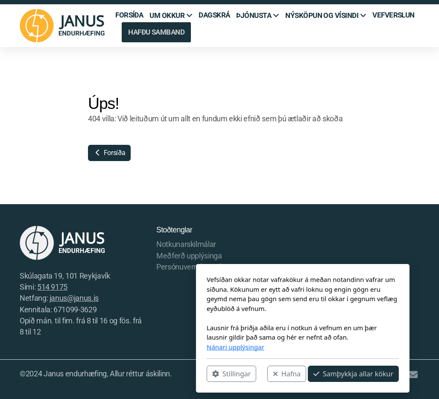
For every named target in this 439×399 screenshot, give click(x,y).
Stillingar (148, 373)
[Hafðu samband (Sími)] (400, 374)
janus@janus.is (74, 298)
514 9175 (52, 287)
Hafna (203, 373)
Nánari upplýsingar (152, 347)
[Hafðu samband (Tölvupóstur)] (413, 374)
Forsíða (109, 153)
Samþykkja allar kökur (270, 373)
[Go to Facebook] (374, 374)
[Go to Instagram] (387, 374)
